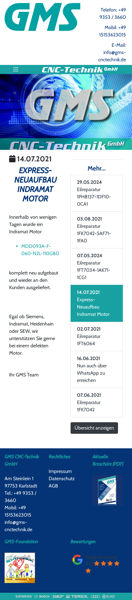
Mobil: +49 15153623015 (112, 31)
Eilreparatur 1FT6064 (89, 336)
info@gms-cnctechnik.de (18, 525)
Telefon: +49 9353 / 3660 (112, 13)
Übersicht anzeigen (94, 428)
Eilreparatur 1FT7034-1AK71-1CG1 (93, 266)
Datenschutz (62, 478)
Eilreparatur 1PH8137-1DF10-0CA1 (94, 193)
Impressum (60, 471)
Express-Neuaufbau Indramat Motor (93, 303)
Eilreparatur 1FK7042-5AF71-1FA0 (94, 230)
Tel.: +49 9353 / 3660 (20, 496)
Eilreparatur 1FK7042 (89, 402)
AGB (53, 486)
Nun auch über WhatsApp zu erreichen (92, 369)
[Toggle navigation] (16, 69)
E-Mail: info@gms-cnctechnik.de (112, 52)
